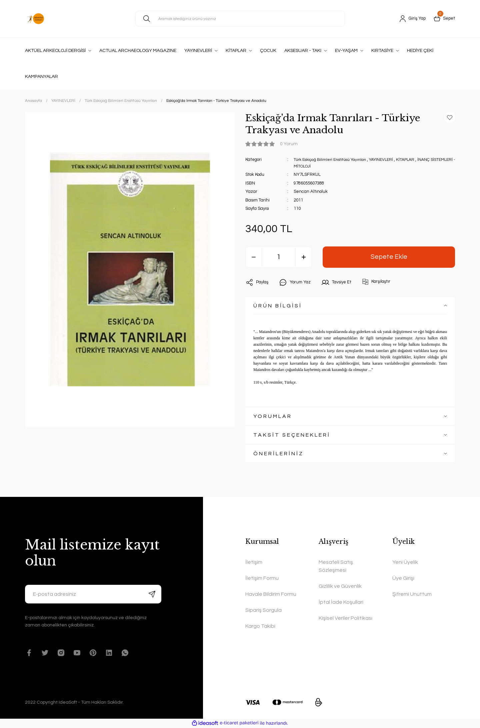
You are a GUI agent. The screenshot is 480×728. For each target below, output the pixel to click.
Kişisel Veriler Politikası (345, 618)
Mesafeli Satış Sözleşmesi (336, 566)
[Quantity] (279, 257)
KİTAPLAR (417, 159)
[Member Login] (410, 19)
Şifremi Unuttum (412, 594)
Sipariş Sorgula (263, 610)
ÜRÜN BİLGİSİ (277, 305)
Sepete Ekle (389, 257)
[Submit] (152, 594)
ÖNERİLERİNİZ (278, 453)
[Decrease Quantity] (254, 257)
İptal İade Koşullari (341, 602)
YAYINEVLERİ (390, 159)
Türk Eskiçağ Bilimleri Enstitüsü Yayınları (334, 159)
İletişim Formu (262, 578)
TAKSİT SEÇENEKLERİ (291, 435)
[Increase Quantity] (304, 257)
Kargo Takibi (260, 626)
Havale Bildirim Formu (270, 594)
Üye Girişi (403, 578)
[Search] (240, 19)
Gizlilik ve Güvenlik (340, 586)
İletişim (253, 562)
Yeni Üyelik (405, 562)
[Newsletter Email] (93, 594)
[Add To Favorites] (449, 117)
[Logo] (35, 18)
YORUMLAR (272, 416)
